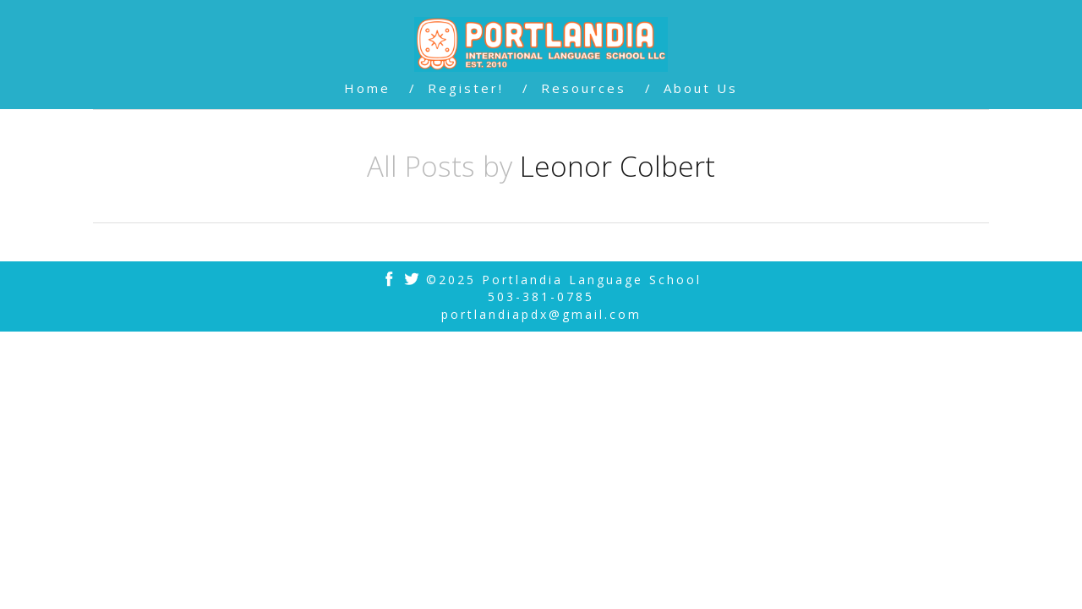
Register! (466, 88)
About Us (701, 88)
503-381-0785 (541, 296)
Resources (583, 88)
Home (367, 88)
